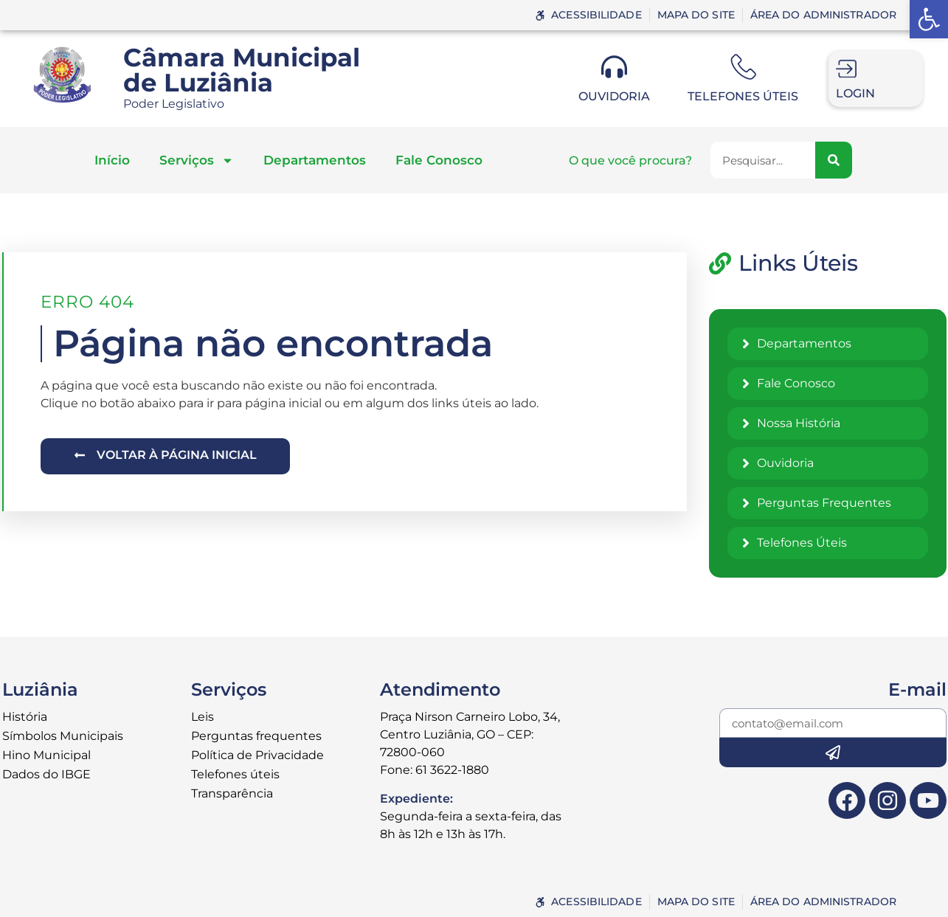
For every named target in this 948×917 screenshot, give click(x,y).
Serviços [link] (196, 160)
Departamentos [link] (314, 160)
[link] (929, 19)
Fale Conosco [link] (438, 160)
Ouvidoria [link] (614, 96)
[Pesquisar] (833, 160)
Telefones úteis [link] (743, 96)
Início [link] (112, 160)
